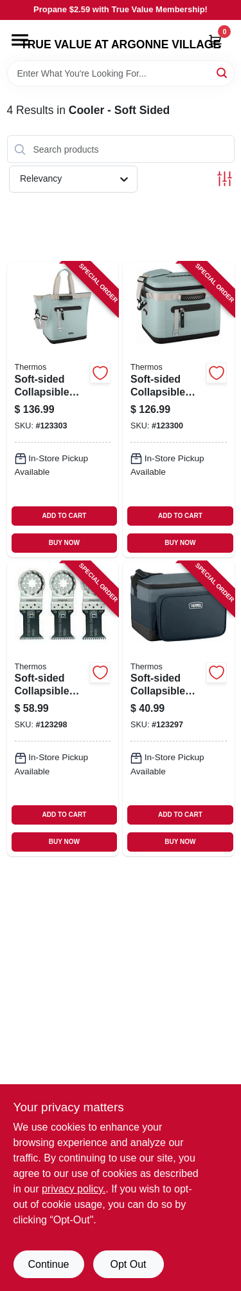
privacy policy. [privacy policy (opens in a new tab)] (73, 1188)
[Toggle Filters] (224, 178)
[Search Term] (121, 73)
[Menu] (20, 40)
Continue (48, 1264)
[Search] (222, 72)
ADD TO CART (64, 515)
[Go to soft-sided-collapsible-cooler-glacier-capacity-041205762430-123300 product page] (179, 409)
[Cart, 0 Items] (215, 41)
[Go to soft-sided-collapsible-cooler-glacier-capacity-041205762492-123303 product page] (63, 409)
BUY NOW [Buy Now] (64, 542)
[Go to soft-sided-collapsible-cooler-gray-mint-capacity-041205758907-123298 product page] (63, 709)
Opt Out (128, 1264)
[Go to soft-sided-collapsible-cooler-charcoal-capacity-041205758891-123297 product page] (179, 709)
